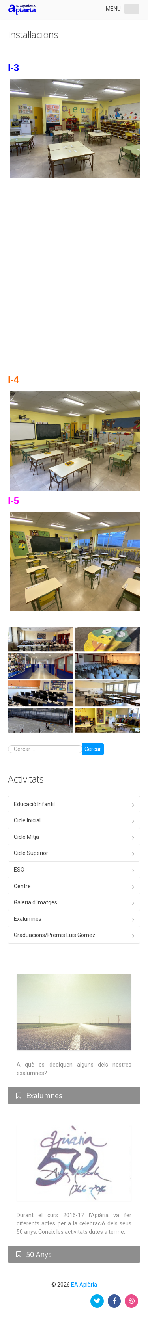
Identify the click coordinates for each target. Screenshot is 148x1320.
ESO (19, 869)
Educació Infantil (34, 804)
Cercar (92, 749)
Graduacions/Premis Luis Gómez (55, 935)
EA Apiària (84, 1284)
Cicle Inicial (27, 820)
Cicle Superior (31, 853)
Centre (22, 886)
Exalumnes (27, 919)
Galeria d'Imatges (35, 902)
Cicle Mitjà (26, 837)
